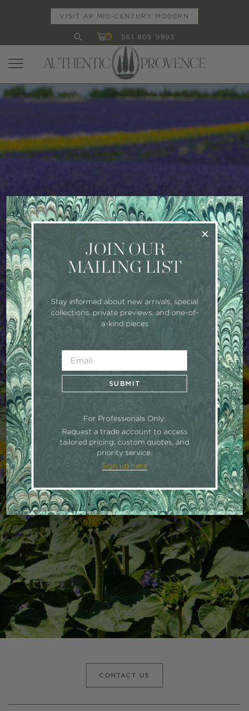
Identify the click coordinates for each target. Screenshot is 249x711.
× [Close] (205, 233)
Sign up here (124, 465)
